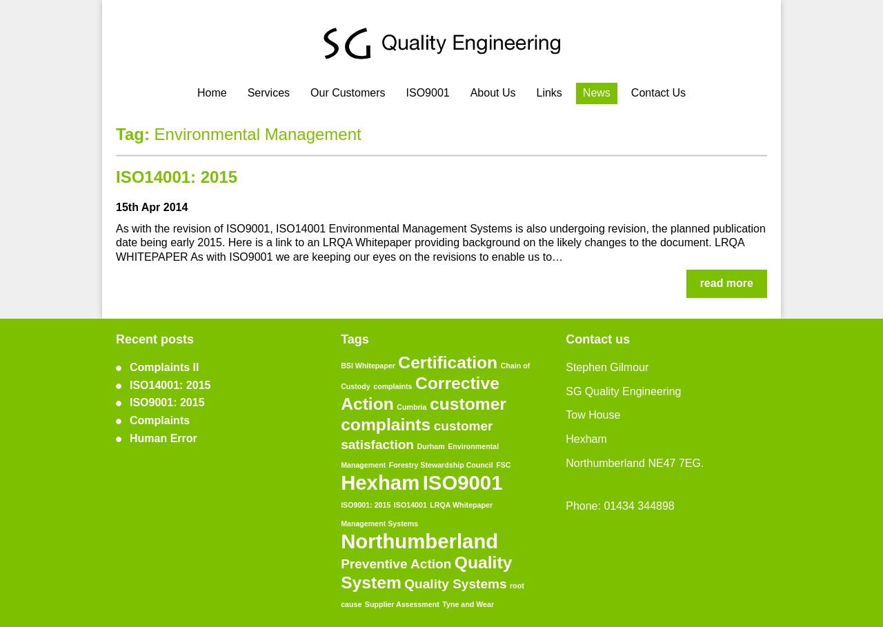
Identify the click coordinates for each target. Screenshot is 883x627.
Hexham (380, 482)
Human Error (163, 438)
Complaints (160, 420)
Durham (430, 446)
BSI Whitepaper (368, 365)
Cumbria (411, 407)
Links (549, 93)
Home (212, 93)
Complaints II (164, 367)
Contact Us (658, 93)
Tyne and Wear (468, 604)
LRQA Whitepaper (461, 505)
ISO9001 (428, 93)
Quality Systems (455, 584)
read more (726, 283)
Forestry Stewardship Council (441, 465)
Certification (447, 362)
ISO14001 (410, 505)
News (597, 93)
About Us (493, 93)
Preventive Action (396, 564)
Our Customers (347, 93)
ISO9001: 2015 (167, 402)
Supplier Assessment (402, 604)
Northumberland (419, 541)
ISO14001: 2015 (176, 177)
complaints (392, 386)
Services (269, 93)
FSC (503, 465)
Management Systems (379, 523)
